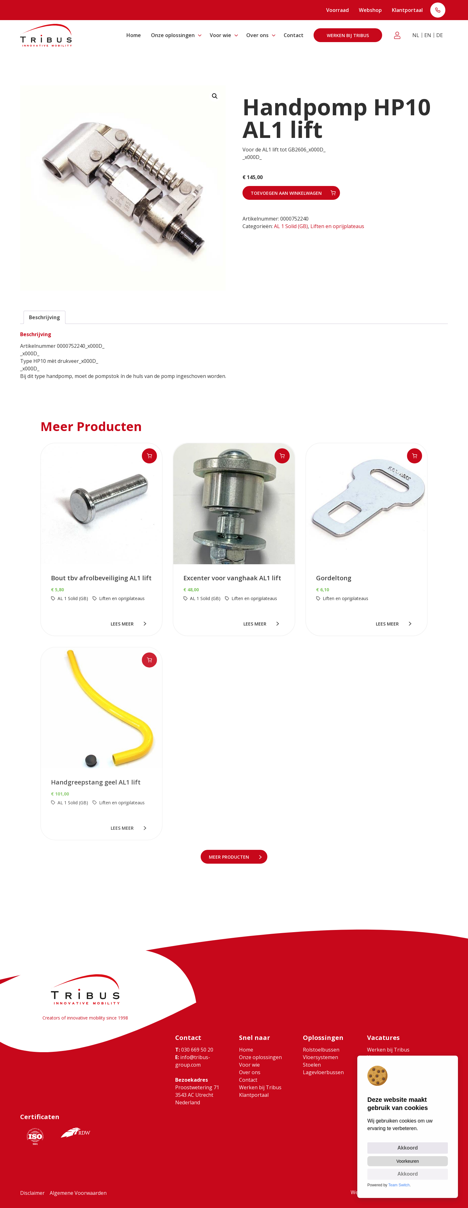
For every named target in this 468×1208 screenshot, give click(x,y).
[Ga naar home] (46, 35)
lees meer (123, 624)
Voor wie (220, 35)
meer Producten (230, 857)
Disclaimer (32, 1192)
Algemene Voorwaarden (78, 1192)
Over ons (257, 35)
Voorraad (337, 10)
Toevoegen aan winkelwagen (286, 193)
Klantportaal (407, 10)
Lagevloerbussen (323, 1072)
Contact (294, 35)
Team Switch (399, 1185)
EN (427, 35)
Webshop (370, 10)
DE (439, 35)
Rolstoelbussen (321, 1049)
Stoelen (312, 1064)
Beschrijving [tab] (44, 317)
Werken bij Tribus (348, 35)
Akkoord (408, 1148)
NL (415, 35)
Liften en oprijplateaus (337, 226)
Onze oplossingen (173, 35)
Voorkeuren (407, 1161)
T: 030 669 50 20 (438, 10)
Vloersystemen (320, 1057)
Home (133, 35)
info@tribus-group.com (192, 1061)
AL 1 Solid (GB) (291, 226)
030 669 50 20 (194, 1049)
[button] (214, 96)
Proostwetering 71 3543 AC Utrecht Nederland (197, 1095)
